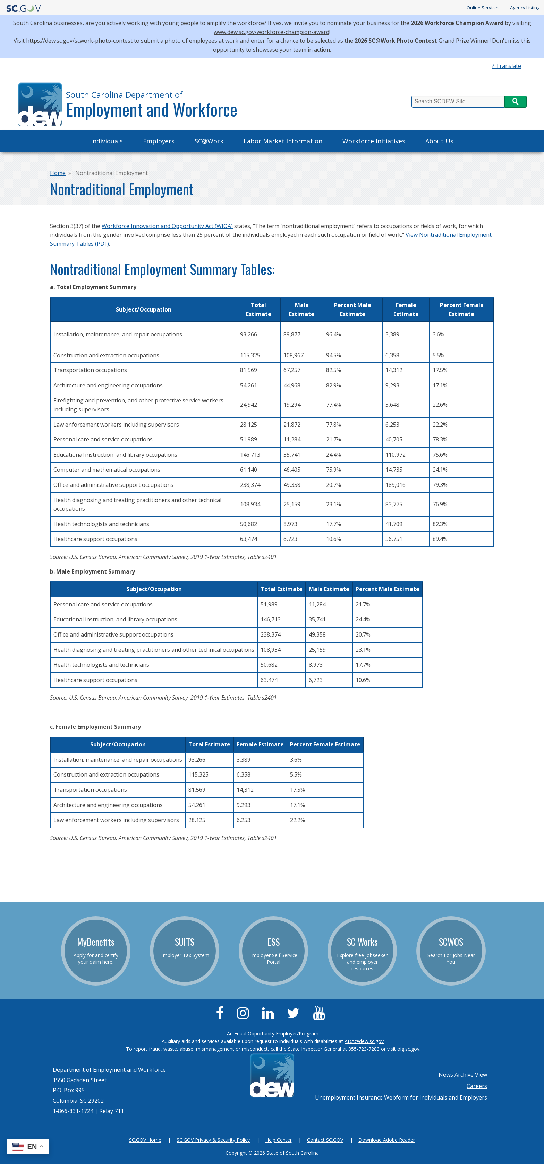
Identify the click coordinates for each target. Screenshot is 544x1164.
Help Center (278, 1140)
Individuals (107, 141)
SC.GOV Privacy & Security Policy (213, 1140)
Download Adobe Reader (386, 1140)
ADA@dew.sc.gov (364, 1041)
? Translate (506, 66)
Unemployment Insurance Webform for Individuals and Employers (401, 1097)
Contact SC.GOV (325, 1140)
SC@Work (209, 141)
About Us (439, 141)
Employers (159, 141)
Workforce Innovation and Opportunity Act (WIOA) (167, 226)
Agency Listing (524, 8)
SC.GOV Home (145, 1140)
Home (58, 173)
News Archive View (463, 1074)
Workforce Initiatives (373, 141)
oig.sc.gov (408, 1048)
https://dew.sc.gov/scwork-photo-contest (79, 40)
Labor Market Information (283, 141)
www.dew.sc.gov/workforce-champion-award (271, 32)
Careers (477, 1086)
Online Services (483, 8)
